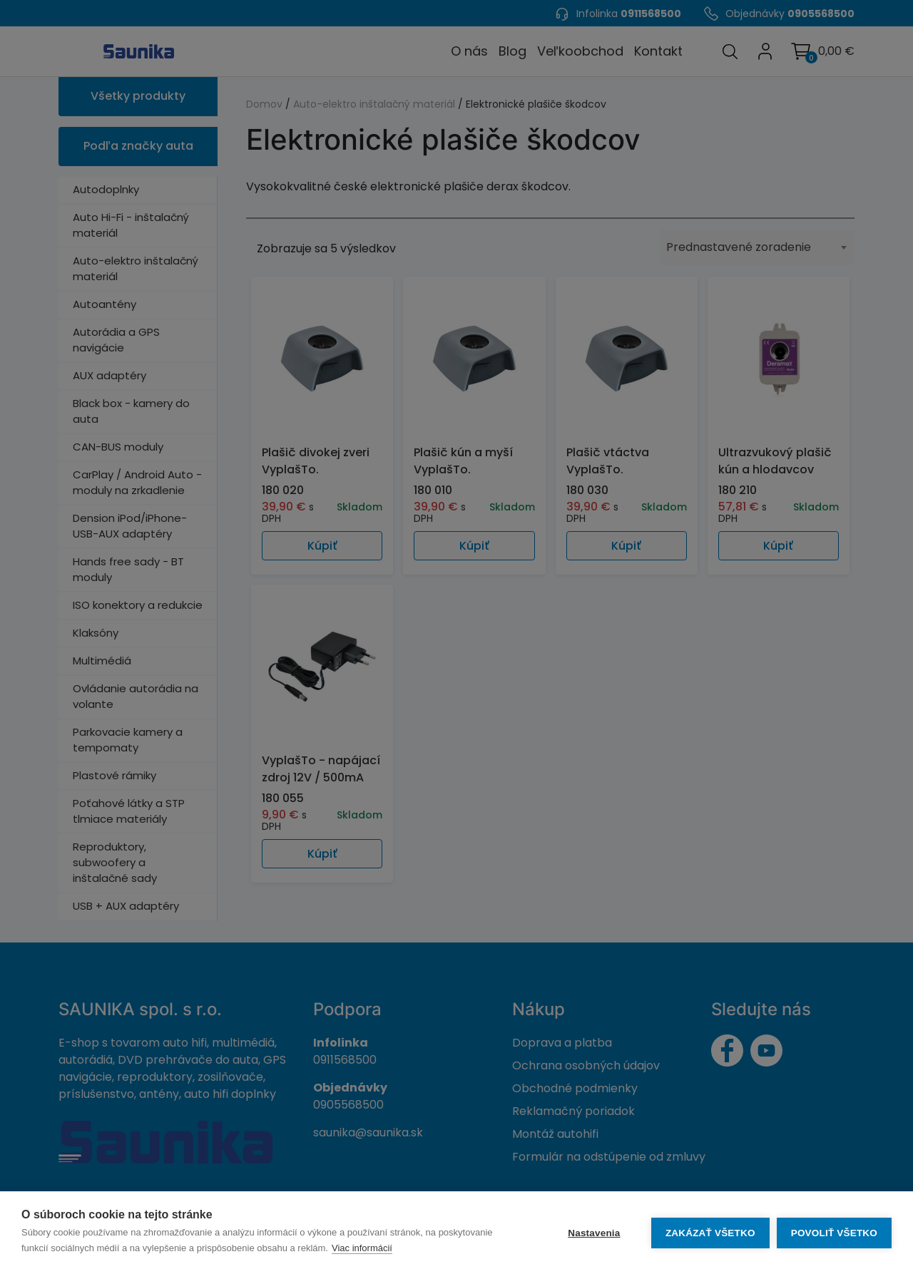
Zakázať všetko (710, 1233)
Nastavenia (594, 1233)
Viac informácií (362, 1248)
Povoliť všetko (834, 1233)
